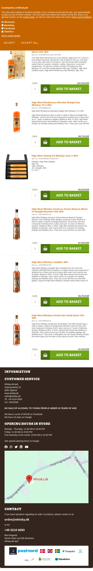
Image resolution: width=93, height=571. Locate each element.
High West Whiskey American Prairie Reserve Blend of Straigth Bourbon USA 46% (59, 210)
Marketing (9, 25)
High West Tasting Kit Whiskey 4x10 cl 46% (55, 155)
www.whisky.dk (12, 393)
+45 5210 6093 (15, 530)
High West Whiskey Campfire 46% (50, 262)
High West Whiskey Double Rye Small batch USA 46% (58, 316)
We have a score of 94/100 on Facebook (24, 414)
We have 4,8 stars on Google (18, 417)
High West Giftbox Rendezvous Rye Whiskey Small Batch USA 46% (59, 50)
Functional (9, 28)
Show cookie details (11, 36)
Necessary (9, 22)
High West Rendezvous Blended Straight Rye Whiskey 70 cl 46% (56, 103)
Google (35, 441)
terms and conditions (82, 17)
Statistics (9, 31)
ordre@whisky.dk (13, 396)
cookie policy (29, 17)
